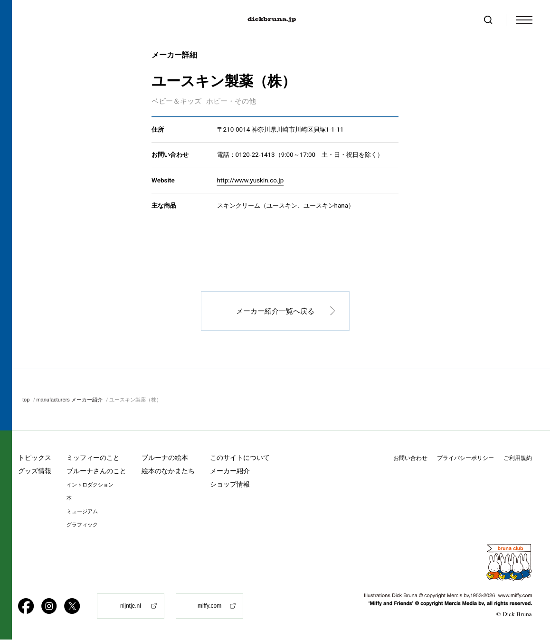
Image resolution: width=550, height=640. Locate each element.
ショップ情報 (230, 484)
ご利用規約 (517, 458)
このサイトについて (240, 458)
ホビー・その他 (231, 101)
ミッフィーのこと (93, 458)
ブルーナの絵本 (165, 458)
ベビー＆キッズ (176, 101)
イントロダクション (90, 485)
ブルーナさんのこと (96, 471)
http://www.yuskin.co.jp (250, 180)
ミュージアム (82, 512)
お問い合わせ (410, 458)
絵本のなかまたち (168, 471)
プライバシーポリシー (465, 458)
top (25, 400)
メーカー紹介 (230, 471)
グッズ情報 (34, 471)
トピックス (34, 458)
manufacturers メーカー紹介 (69, 400)
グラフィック (82, 525)
